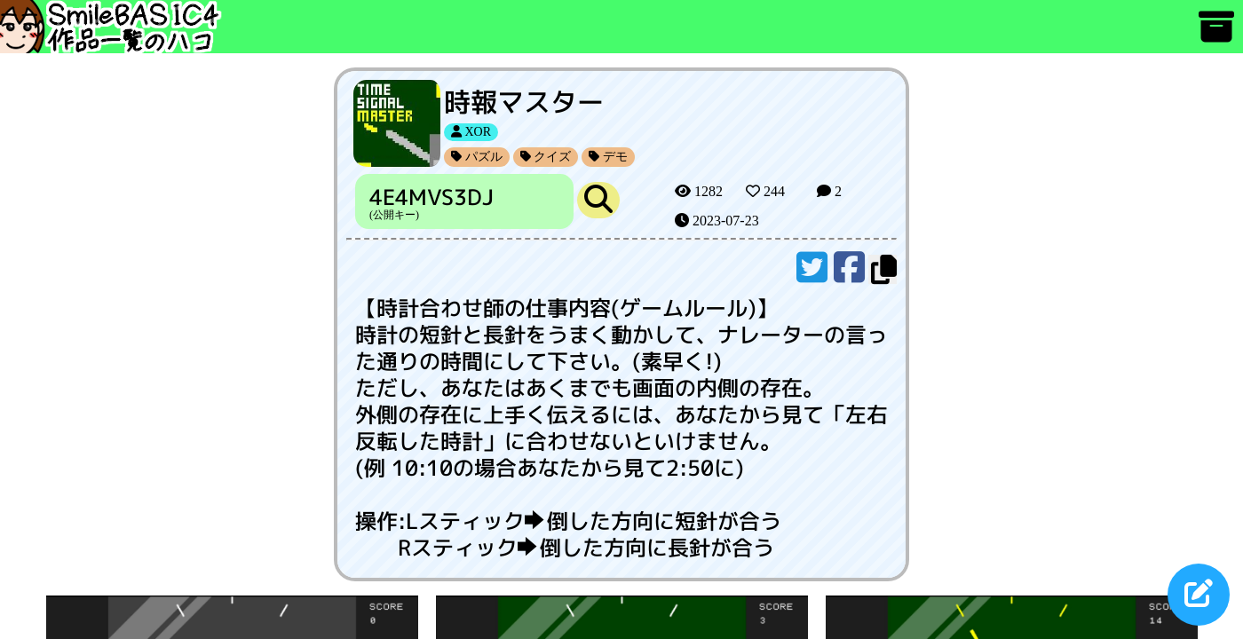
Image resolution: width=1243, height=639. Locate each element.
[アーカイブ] (1216, 35)
